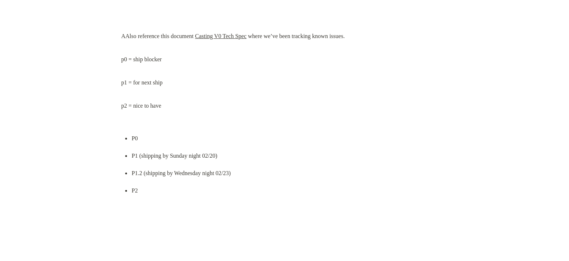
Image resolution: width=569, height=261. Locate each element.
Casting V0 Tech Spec (220, 36)
